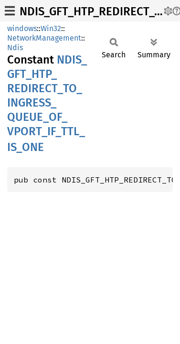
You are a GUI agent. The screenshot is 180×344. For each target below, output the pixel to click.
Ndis (15, 47)
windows (22, 28)
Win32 (51, 28)
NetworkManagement (44, 38)
